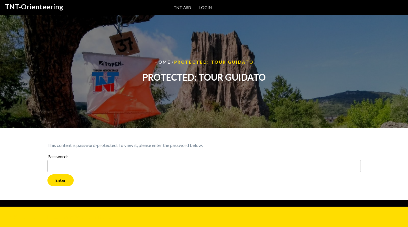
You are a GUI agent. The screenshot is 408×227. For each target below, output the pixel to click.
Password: (204, 163)
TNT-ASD (182, 7)
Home (162, 62)
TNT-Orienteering (34, 6)
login (205, 7)
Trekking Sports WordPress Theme (58, 216)
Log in (53, 203)
